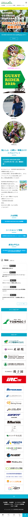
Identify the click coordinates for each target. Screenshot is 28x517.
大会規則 (11, 502)
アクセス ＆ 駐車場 (19, 504)
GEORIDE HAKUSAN (18, 509)
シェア (8, 515)
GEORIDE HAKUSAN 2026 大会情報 (14, 221)
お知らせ (13, 265)
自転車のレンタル (20, 5)
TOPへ (25, 515)
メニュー (14, 515)
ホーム (3, 515)
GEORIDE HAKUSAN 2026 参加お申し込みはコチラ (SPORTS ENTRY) (14, 251)
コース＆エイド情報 (10, 5)
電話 (19, 515)
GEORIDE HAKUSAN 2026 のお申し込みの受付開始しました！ (13, 290)
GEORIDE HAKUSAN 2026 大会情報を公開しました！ (13, 298)
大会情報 (3, 5)
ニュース (13, 272)
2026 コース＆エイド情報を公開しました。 (11, 282)
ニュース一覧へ (22, 303)
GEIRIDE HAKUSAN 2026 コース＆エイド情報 (14, 236)
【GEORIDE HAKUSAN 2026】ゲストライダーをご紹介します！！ (13, 275)
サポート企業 (14, 506)
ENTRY (14, 38)
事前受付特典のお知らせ (7, 268)
